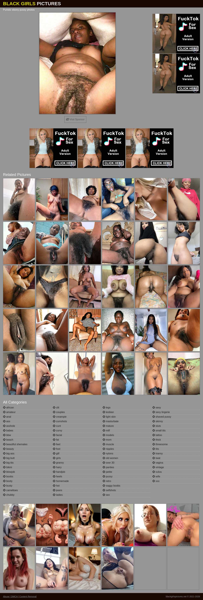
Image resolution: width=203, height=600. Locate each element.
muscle (108, 444)
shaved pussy (161, 416)
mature (108, 426)
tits (155, 449)
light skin (109, 416)
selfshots (109, 490)
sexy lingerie (161, 412)
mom (107, 439)
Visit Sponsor (75, 119)
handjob (59, 472)
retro (107, 481)
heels (57, 476)
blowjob (9, 472)
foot (56, 449)
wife (156, 476)
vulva (157, 472)
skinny (157, 421)
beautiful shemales (15, 444)
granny (58, 462)
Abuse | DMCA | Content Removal (19, 596)
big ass (8, 453)
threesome (160, 444)
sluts (156, 426)
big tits (8, 462)
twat (156, 458)
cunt (57, 426)
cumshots (60, 421)
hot (56, 485)
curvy (57, 430)
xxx (155, 481)
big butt (9, 458)
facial (57, 435)
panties (108, 467)
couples (59, 412)
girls (57, 458)
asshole (9, 426)
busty (7, 485)
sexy (156, 407)
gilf (56, 453)
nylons (108, 453)
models (108, 435)
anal (7, 416)
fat (56, 439)
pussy (107, 476)
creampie (59, 416)
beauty (8, 449)
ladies (58, 495)
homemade (61, 481)
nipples (108, 449)
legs (107, 407)
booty (8, 481)
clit (56, 407)
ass (6, 421)
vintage (158, 467)
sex (106, 495)
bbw (7, 435)
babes (8, 430)
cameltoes (10, 490)
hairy (57, 467)
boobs (8, 476)
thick (156, 439)
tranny (157, 453)
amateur (9, 412)
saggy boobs (111, 485)
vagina (157, 462)
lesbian (108, 412)
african (8, 407)
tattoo (157, 435)
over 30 (108, 462)
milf (106, 430)
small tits (159, 430)
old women (110, 458)
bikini (7, 467)
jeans (57, 490)
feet (56, 444)
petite (107, 472)
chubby (8, 495)
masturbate (110, 421)
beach (8, 439)
